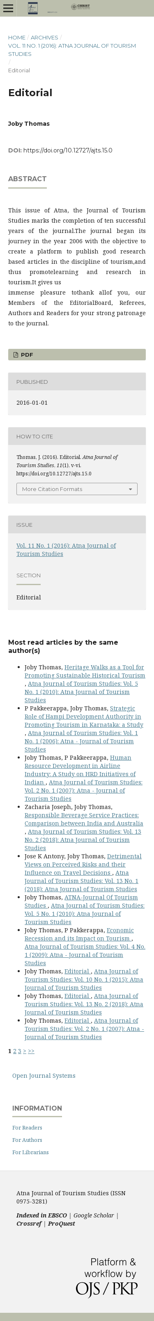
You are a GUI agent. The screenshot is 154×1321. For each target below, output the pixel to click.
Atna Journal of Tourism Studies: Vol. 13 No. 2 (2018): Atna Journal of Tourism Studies (83, 840)
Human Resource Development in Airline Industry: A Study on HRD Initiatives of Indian (80, 770)
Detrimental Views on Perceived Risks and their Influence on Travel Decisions (83, 864)
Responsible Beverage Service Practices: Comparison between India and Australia (84, 819)
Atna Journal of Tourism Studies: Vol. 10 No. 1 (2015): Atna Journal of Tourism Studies (84, 979)
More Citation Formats (52, 489)
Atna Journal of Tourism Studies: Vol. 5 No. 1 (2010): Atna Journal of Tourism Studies (81, 692)
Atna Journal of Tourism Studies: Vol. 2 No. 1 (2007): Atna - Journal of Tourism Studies (84, 790)
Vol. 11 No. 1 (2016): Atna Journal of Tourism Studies (72, 49)
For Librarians (30, 1152)
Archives (44, 37)
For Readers (27, 1127)
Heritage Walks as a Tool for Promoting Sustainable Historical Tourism (85, 671)
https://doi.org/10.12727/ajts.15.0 (68, 150)
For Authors (27, 1139)
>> (31, 1051)
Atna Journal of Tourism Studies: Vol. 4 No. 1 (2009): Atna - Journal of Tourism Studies (85, 955)
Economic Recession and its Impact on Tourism (79, 934)
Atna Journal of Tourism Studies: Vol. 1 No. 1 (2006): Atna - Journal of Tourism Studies (81, 741)
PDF (26, 354)
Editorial (77, 971)
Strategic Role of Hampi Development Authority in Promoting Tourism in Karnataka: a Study (84, 716)
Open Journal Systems (44, 1075)
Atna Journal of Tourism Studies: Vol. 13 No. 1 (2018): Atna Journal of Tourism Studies (81, 881)
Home (16, 37)
